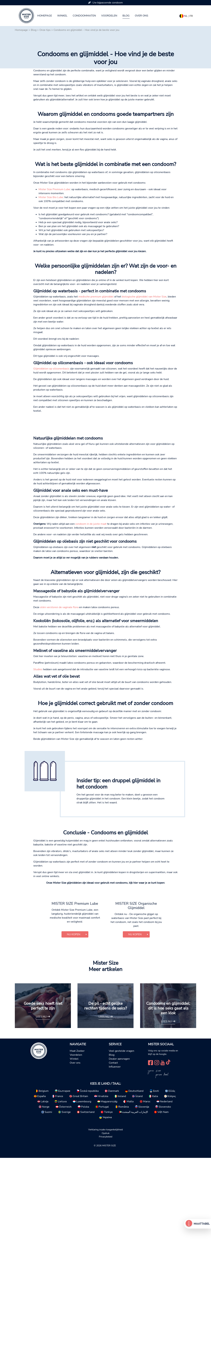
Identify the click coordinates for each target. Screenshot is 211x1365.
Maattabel (202, 1224)
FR (191, 16)
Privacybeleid (105, 1343)
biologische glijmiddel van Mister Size (144, 362)
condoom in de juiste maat (90, 676)
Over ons (141, 15)
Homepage (44, 15)
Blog (126, 15)
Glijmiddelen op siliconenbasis (51, 434)
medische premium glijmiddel (96, 362)
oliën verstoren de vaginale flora (59, 759)
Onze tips (45, 30)
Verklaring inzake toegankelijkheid (105, 1336)
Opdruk (105, 1340)
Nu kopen (73, 1141)
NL (186, 16)
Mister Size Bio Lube (51, 263)
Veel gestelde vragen (121, 1258)
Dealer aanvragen (119, 1266)
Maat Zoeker (77, 1258)
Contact (113, 1270)
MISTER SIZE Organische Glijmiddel (136, 1112)
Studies (37, 821)
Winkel (62, 15)
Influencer (115, 1274)
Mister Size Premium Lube (54, 255)
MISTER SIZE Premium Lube (75, 1110)
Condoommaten (84, 15)
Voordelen (109, 15)
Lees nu (43, 1223)
